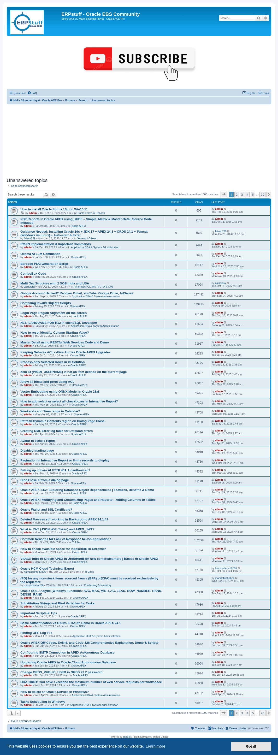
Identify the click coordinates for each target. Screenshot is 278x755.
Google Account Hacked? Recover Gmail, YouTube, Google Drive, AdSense (76, 293)
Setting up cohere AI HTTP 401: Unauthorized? (55, 470)
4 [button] (247, 194)
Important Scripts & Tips (38, 613)
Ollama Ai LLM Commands (40, 254)
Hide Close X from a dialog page (44, 480)
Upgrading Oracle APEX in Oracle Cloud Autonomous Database (68, 662)
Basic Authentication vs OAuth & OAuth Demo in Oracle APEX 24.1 (70, 623)
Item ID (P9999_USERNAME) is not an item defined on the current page (73, 372)
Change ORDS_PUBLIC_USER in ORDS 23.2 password (61, 672)
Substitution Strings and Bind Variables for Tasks (57, 603)
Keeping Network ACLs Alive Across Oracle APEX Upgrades (65, 352)
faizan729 (29, 238)
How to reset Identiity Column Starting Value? (54, 332)
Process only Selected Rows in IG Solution (52, 362)
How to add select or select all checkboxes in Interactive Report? (69, 401)
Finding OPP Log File (36, 633)
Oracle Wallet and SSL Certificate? (46, 509)
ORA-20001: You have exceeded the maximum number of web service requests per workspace (91, 682)
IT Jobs (75, 542)
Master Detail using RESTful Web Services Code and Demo (64, 342)
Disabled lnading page (37, 450)
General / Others (86, 238)
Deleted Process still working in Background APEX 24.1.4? (64, 519)
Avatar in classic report (37, 440)
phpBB (126, 737)
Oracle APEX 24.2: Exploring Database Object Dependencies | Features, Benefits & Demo (87, 490)
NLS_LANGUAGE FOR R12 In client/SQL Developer (58, 322)
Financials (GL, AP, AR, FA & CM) (93, 286)
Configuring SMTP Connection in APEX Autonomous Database (67, 652)
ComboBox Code (33, 273)
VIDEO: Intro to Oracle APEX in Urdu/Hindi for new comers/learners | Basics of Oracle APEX (89, 558)
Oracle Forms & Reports (91, 213)
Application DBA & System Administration (95, 247)
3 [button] (242, 194)
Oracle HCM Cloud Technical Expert (47, 568)
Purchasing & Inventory (97, 585)
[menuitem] (32, 93)
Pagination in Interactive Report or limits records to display (64, 460)
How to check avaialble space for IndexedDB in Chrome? (63, 549)
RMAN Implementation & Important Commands (55, 244)
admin (33, 213)
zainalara (29, 286)
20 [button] (262, 194)
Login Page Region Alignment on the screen (53, 313)
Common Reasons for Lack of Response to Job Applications (65, 539)
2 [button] (236, 194)
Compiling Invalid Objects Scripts (45, 303)
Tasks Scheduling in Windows (42, 701)
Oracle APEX (78, 225)
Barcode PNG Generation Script (44, 263)
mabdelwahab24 (33, 585)
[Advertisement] (139, 140)
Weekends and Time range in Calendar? (50, 411)
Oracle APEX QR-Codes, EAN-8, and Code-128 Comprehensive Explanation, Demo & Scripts (89, 642)
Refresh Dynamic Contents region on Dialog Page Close (62, 421)
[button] (223, 194)
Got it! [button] (251, 746)
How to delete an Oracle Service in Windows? (54, 692)
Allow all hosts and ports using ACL (47, 381)
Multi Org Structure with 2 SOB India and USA (54, 283)
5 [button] (253, 194)
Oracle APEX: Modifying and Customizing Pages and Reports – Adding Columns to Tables (88, 499)
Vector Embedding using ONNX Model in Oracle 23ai (59, 391)
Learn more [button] (155, 746)
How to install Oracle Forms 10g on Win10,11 (54, 209)
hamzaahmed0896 (35, 571)
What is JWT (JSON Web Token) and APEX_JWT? (57, 529)
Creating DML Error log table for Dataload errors (56, 431)
